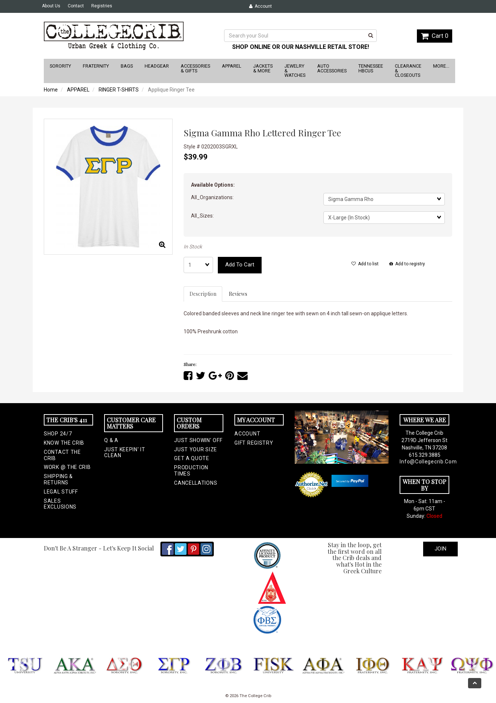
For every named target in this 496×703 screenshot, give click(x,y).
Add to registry (407, 263)
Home (51, 90)
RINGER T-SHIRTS (119, 90)
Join (440, 548)
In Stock (193, 247)
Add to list (365, 263)
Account (260, 6)
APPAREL (78, 90)
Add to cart (239, 264)
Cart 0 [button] (434, 35)
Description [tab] (202, 293)
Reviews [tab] (238, 293)
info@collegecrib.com (424, 462)
